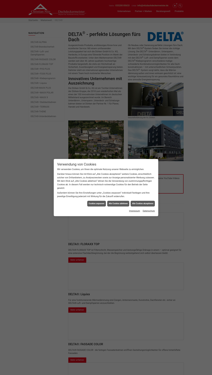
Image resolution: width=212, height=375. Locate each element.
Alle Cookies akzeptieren (142, 202)
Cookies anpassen (96, 202)
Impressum (134, 209)
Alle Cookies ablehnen (118, 202)
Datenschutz (149, 209)
